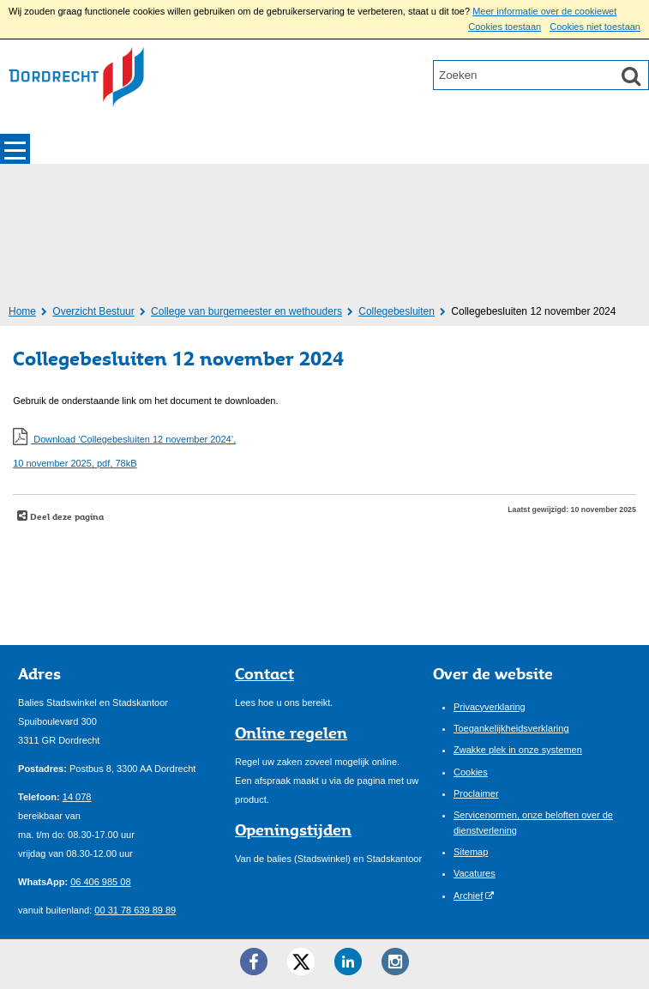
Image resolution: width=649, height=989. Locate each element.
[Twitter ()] (301, 961)
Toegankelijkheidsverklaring (511, 728)
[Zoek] (631, 75)
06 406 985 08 (100, 882)
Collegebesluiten (396, 311)
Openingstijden (293, 829)
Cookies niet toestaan (595, 26)
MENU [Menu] (15, 149)
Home (22, 311)
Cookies (471, 772)
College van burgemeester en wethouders (246, 311)
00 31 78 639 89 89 (135, 910)
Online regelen (291, 732)
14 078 (77, 797)
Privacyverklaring (490, 707)
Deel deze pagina (65, 516)
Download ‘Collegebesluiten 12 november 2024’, (324, 453)
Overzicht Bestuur (93, 311)
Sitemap (471, 852)
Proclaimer (476, 793)
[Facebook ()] (253, 961)
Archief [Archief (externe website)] (468, 895)
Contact (264, 673)
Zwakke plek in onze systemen (518, 750)
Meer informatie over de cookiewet (544, 11)
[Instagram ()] (395, 961)
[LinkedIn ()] (348, 961)
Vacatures (475, 873)
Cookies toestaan (504, 26)
